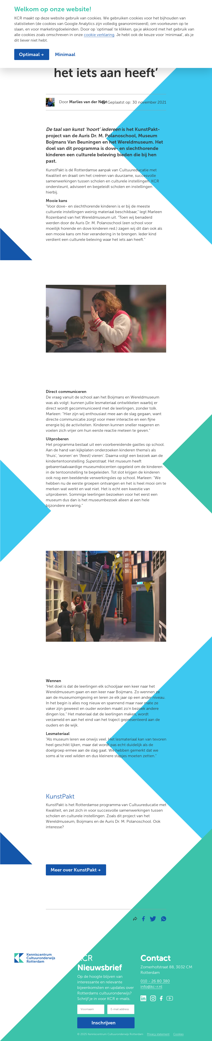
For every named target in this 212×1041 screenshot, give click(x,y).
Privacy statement (158, 1034)
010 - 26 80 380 (155, 981)
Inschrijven (103, 1023)
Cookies (178, 1034)
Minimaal (65, 54)
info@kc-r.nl (151, 986)
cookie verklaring (99, 34)
